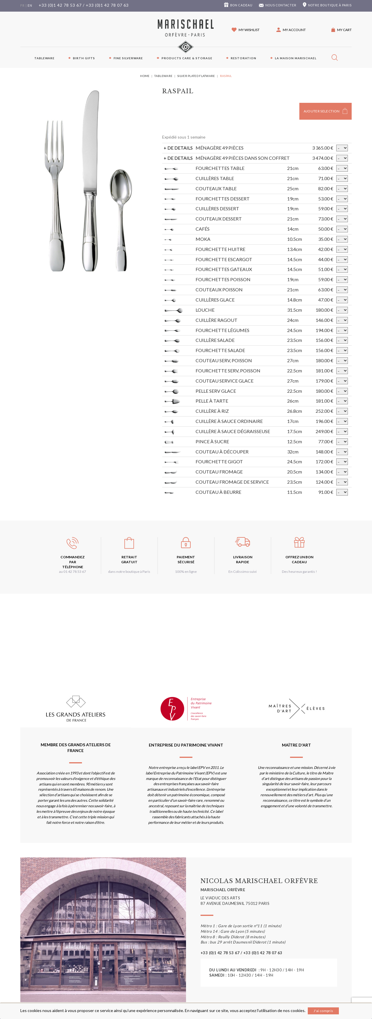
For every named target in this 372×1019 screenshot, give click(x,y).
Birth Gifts (84, 58)
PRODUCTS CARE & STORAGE (187, 58)
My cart (344, 30)
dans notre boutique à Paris (129, 571)
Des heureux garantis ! (299, 571)
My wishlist (249, 30)
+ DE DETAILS (178, 147)
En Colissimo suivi (242, 571)
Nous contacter (280, 5)
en (30, 5)
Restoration (243, 58)
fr (22, 5)
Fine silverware (128, 58)
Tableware (44, 58)
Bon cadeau (241, 5)
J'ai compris (323, 1011)
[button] (291, 29)
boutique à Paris (330, 5)
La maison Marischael (295, 58)
